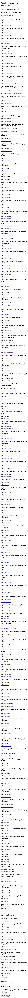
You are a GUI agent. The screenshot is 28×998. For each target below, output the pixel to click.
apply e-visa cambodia (6, 572)
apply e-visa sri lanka (6, 647)
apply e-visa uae (4, 111)
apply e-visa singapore (6, 332)
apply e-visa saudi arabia (6, 73)
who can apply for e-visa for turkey (9, 921)
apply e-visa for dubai (6, 276)
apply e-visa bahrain (5, 197)
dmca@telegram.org (5, 995)
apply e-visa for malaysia (7, 352)
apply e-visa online (5, 666)
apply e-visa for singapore (7, 35)
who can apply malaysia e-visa (8, 342)
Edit (2, 981)
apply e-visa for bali (5, 43)
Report (7, 996)
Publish (5, 981)
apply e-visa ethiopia (6, 542)
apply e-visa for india (6, 161)
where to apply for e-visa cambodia (9, 131)
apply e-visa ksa (4, 187)
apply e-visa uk (4, 765)
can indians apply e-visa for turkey (9, 390)
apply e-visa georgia (5, 610)
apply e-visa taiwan (5, 322)
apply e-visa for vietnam (6, 361)
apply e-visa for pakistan (6, 53)
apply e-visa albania (5, 268)
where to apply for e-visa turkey (8, 628)
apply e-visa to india (5, 562)
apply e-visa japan (5, 485)
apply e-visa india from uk (7, 63)
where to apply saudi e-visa (7, 871)
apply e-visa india (5, 314)
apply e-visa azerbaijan (6, 151)
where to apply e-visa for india (8, 959)
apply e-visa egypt (5, 929)
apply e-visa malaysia (6, 141)
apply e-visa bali (5, 512)
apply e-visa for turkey (6, 121)
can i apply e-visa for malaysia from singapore (12, 93)
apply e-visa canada (5, 399)
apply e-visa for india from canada (9, 83)
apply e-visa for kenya (6, 25)
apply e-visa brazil (5, 171)
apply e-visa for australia (7, 9)
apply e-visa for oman (6, 592)
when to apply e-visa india (7, 238)
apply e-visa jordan (5, 179)
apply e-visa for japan (6, 258)
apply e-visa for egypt (6, 228)
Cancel (2, 996)
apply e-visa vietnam (6, 797)
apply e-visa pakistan (6, 582)
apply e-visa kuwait (5, 775)
